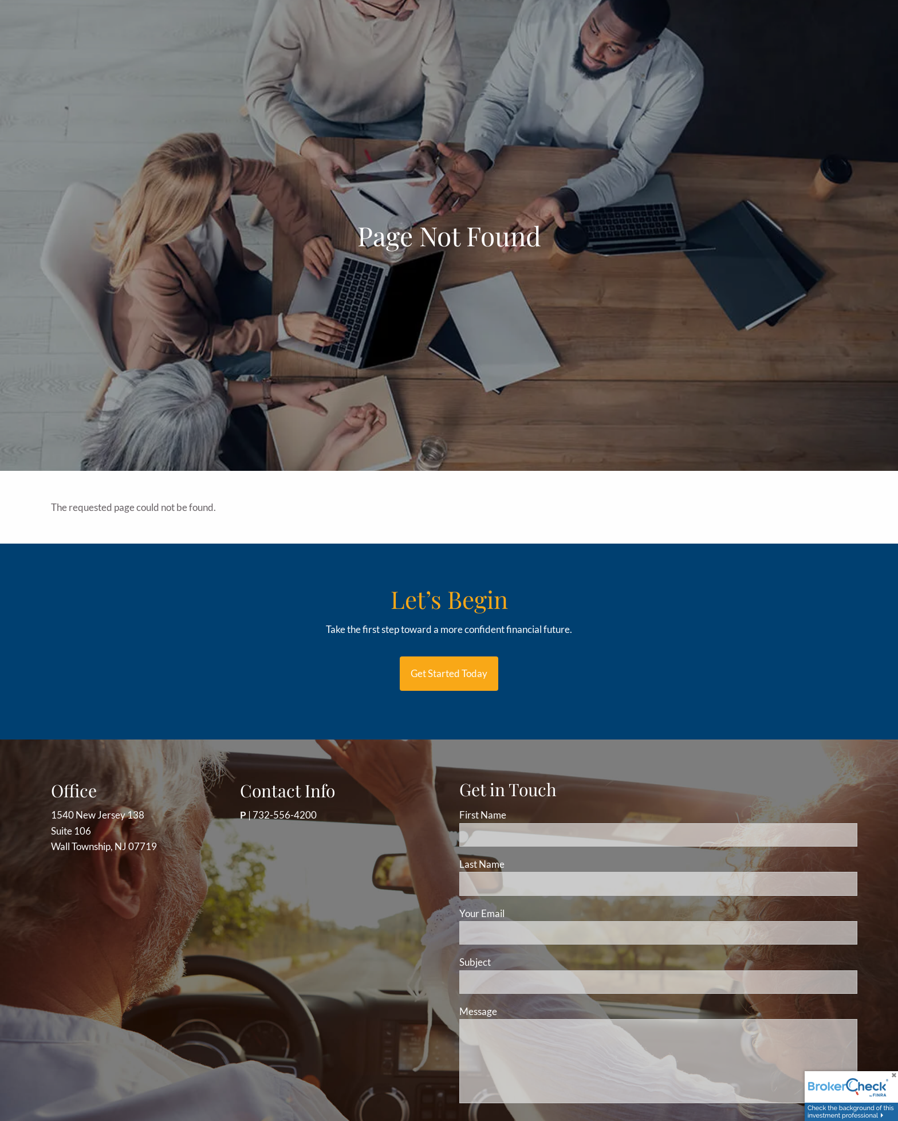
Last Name (482, 864)
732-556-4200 (285, 815)
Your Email (525, 913)
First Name (482, 815)
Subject (518, 962)
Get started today (449, 673)
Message (521, 1011)
